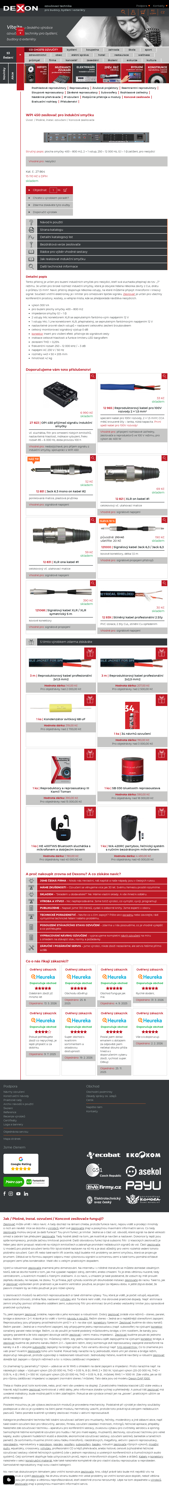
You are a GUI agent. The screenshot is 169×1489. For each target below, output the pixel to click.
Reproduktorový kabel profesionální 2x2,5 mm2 (132, 677)
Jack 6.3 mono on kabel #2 (61, 491)
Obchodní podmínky (99, 1091)
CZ (163, 12)
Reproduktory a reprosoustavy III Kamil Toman (61, 789)
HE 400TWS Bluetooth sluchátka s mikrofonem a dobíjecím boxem (60, 847)
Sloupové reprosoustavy (48, 92)
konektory (100, 1322)
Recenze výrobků (14, 1116)
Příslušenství (68, 101)
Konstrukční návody (16, 1096)
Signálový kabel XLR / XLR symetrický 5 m (60, 612)
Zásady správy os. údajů (101, 1096)
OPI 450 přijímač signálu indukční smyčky (61, 424)
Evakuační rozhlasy (44, 101)
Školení (8, 1108)
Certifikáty (10, 1120)
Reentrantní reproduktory (139, 88)
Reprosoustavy (79, 88)
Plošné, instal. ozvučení (51, 120)
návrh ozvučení (130, 935)
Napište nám (94, 1107)
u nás (43, 949)
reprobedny (10, 1444)
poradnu (127, 914)
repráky (58, 1444)
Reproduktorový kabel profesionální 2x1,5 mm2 (61, 677)
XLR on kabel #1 (132, 499)
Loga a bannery (13, 1124)
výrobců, (53, 1228)
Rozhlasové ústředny (134, 92)
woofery (69, 1444)
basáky (96, 1444)
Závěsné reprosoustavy (82, 92)
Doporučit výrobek (45, 212)
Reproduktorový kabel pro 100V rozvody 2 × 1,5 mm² (132, 409)
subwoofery (83, 1444)
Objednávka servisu (15, 1131)
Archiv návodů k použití (18, 1104)
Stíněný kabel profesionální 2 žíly (132, 617)
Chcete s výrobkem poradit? (51, 198)
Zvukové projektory (105, 88)
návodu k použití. (77, 1318)
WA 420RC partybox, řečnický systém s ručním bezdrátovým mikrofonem (132, 847)
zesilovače (77, 1228)
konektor (37, 333)
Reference (9, 1112)
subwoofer (39, 1347)
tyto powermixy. (127, 1347)
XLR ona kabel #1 (61, 562)
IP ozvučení (71, 97)
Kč (153, 12)
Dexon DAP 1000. (139, 1378)
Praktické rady (12, 1100)
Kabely (143, 1456)
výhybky (65, 1299)
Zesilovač (129, 294)
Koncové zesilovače (137, 97)
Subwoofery (109, 92)
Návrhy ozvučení (14, 1091)
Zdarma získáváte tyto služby (51, 205)
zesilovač (12, 1284)
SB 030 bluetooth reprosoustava (132, 788)
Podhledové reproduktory (49, 88)
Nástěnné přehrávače (46, 97)
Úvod (29, 120)
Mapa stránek (12, 1138)
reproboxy (45, 1444)
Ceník (89, 1100)
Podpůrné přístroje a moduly (101, 97)
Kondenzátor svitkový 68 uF (60, 719)
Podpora (141, 5)
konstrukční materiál (38, 1460)
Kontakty (159, 5)
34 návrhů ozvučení (132, 733)
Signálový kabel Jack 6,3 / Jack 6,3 (132, 547)
